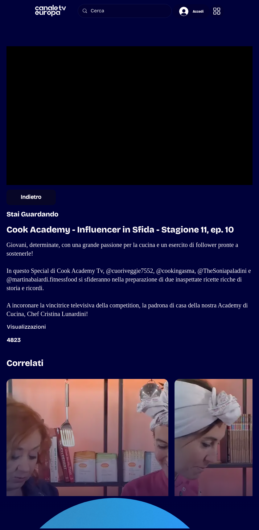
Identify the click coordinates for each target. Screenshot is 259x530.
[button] (217, 11)
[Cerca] (124, 11)
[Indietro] (31, 197)
